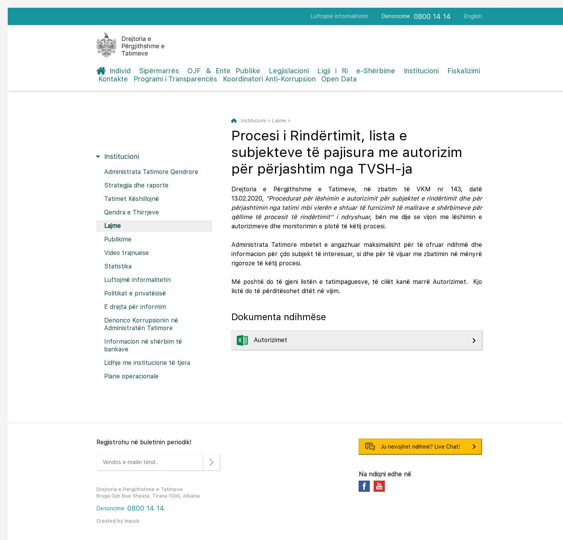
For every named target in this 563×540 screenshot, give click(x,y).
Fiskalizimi (463, 71)
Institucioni (421, 71)
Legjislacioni (289, 71)
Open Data (339, 79)
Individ (120, 71)
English (473, 16)
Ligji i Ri (332, 71)
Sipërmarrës (159, 71)
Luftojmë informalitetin (339, 16)
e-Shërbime (375, 71)
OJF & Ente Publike (223, 71)
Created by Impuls (118, 521)
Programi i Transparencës (175, 79)
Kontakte (113, 79)
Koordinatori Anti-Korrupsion (269, 79)
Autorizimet (271, 340)
